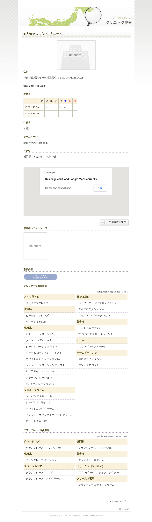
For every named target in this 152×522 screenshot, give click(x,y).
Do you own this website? (58, 188)
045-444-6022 (38, 85)
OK (100, 188)
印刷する (114, 223)
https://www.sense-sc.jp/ (36, 142)
